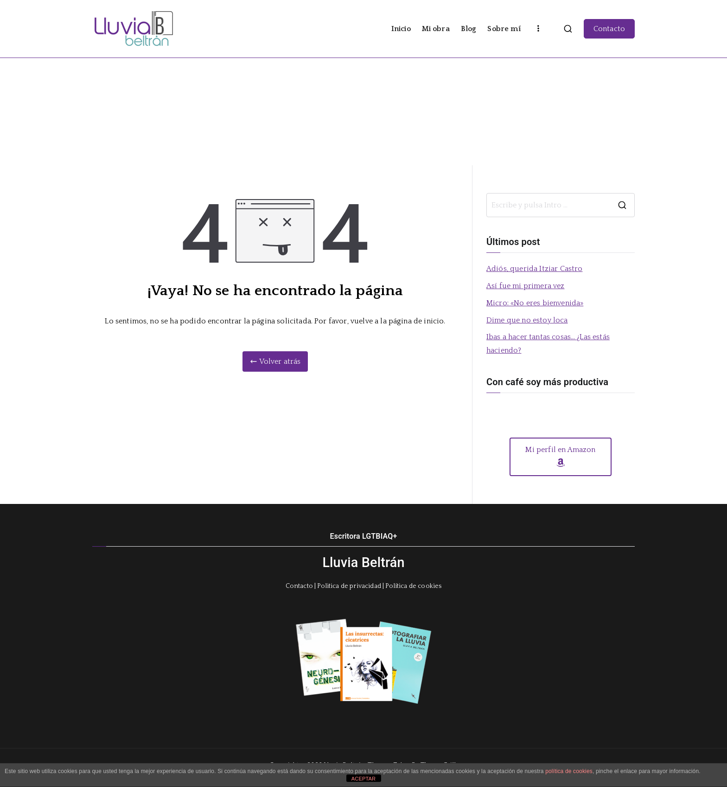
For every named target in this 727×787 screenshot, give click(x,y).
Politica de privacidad (349, 586)
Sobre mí (503, 29)
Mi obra (436, 29)
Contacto (609, 29)
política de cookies (569, 771)
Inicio (401, 29)
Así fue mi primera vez (525, 286)
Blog (469, 29)
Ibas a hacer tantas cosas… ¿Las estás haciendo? (548, 344)
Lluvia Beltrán (363, 562)
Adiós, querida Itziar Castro (534, 268)
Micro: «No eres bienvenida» (534, 303)
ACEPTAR (363, 778)
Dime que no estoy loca (527, 320)
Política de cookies (413, 586)
